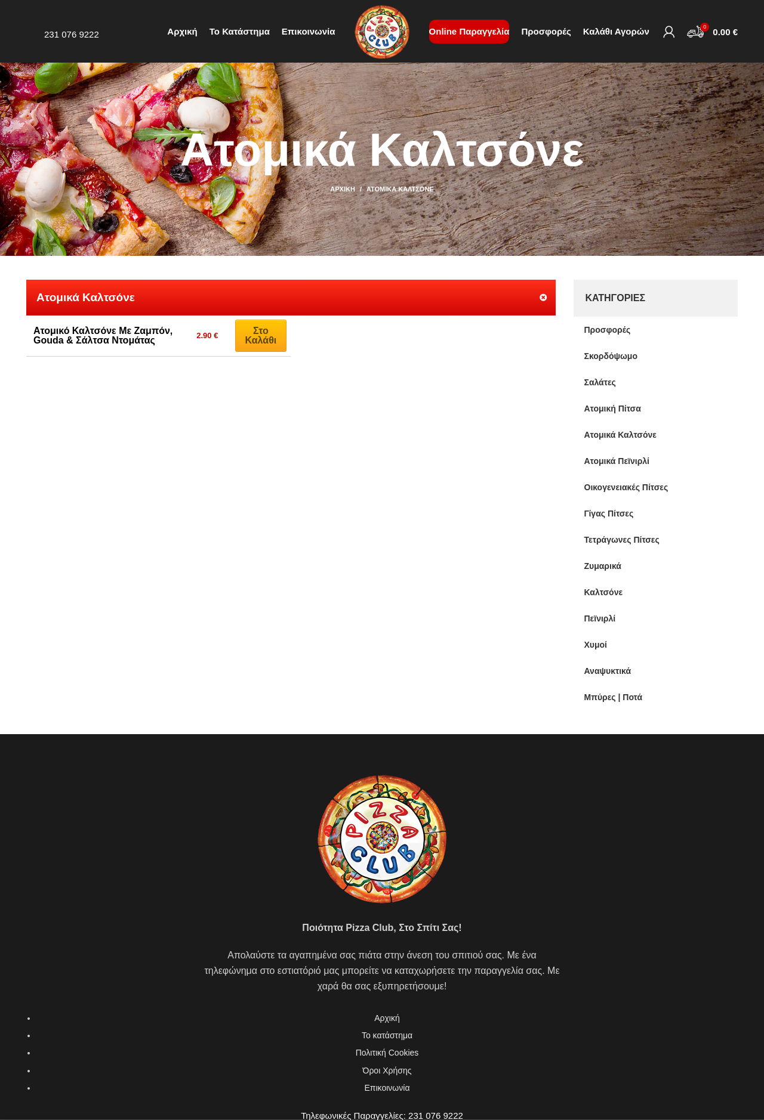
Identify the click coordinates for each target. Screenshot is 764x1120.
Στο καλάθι (261, 335)
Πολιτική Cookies (387, 1052)
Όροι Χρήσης (387, 1070)
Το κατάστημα (387, 1035)
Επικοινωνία (387, 1088)
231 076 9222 (71, 34)
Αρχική (342, 189)
